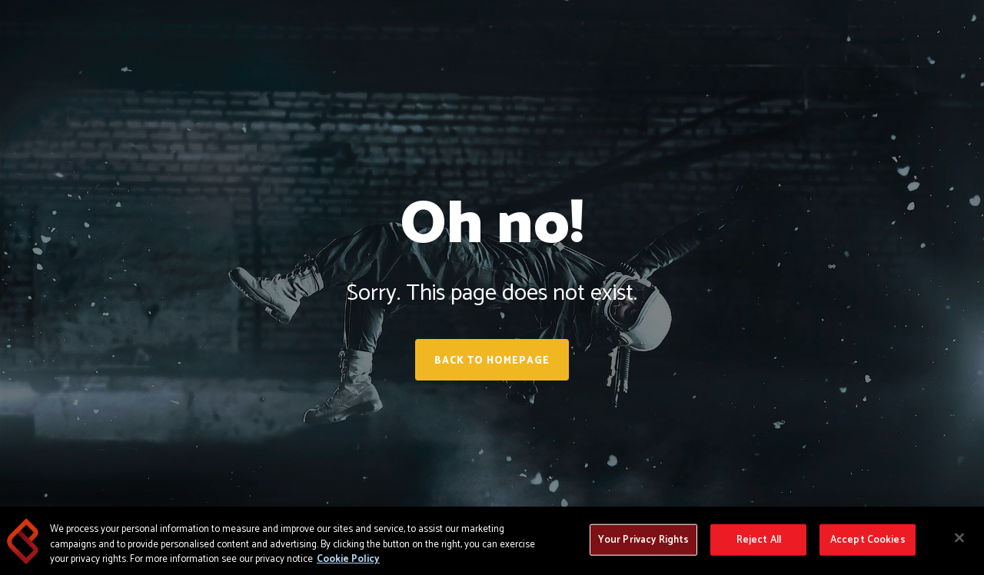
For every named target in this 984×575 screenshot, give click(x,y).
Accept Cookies (868, 540)
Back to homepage (492, 361)
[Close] (959, 538)
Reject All (758, 540)
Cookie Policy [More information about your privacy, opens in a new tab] (348, 560)
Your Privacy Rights (643, 540)
